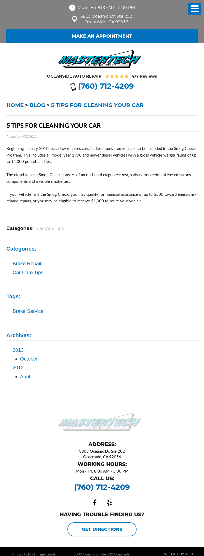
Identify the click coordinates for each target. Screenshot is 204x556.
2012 (18, 367)
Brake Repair (26, 263)
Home (15, 105)
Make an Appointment (102, 36)
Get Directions (102, 529)
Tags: (13, 296)
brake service (28, 311)
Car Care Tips (50, 228)
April (25, 376)
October (29, 359)
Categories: (21, 249)
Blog (37, 105)
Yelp (109, 503)
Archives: (18, 335)
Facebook (95, 503)
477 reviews (143, 76)
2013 (18, 350)
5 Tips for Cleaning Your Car (97, 105)
